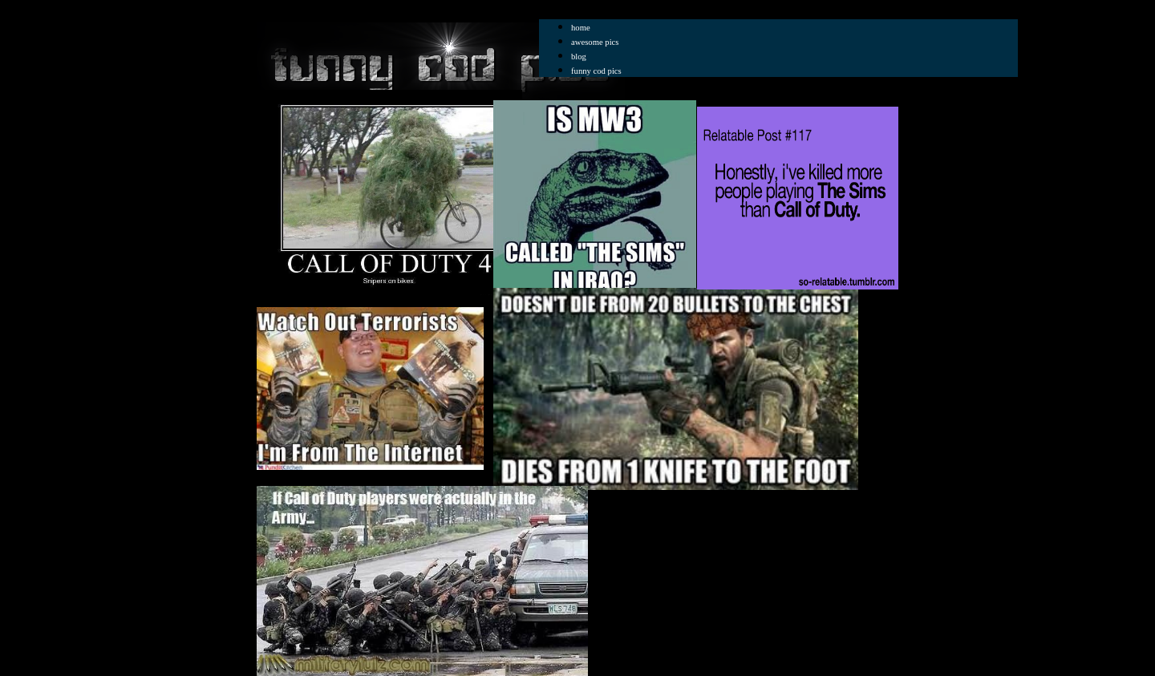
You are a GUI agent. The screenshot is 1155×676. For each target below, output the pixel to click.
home (580, 27)
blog (578, 56)
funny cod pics (596, 71)
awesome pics (594, 42)
